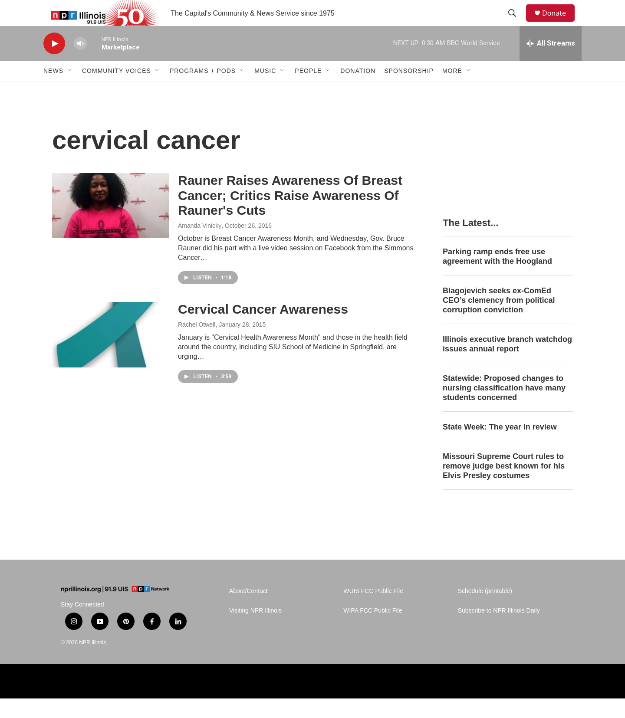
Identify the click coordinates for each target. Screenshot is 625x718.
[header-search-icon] (516, 23)
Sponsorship (409, 90)
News (53, 90)
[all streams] (551, 63)
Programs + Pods (203, 90)
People (308, 90)
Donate (559, 22)
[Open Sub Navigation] (69, 90)
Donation (357, 90)
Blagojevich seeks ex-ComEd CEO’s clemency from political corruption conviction (499, 320)
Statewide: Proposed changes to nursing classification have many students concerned (504, 407)
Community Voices (116, 90)
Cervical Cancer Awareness (263, 328)
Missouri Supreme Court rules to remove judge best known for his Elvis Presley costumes (504, 485)
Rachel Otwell (196, 344)
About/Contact (248, 610)
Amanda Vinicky (199, 245)
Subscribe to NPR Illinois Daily (499, 630)
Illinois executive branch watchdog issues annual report (507, 363)
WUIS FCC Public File (373, 610)
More (452, 90)
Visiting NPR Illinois (255, 630)
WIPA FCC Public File (372, 630)
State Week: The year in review (500, 446)
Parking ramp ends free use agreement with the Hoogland (497, 276)
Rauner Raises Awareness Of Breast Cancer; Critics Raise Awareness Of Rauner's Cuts (290, 215)
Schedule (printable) (485, 610)
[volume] (80, 63)
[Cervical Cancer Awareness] (110, 354)
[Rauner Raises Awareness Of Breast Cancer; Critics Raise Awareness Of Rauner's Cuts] (110, 225)
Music (265, 90)
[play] (54, 63)
